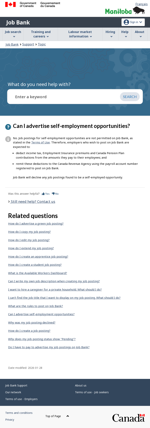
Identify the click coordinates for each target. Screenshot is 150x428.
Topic (42, 44)
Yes (46, 193)
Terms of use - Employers (21, 399)
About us (80, 385)
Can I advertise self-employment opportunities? (41, 314)
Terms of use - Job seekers (92, 392)
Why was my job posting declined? (31, 322)
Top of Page (57, 416)
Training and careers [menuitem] (41, 34)
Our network (13, 392)
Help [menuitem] (124, 34)
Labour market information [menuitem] (80, 34)
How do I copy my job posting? (29, 232)
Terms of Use (40, 142)
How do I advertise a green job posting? (36, 223)
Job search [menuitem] (13, 34)
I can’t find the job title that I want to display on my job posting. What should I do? (64, 298)
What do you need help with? (39, 84)
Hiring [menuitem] (110, 34)
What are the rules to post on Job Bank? (35, 306)
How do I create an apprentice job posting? (38, 256)
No (55, 193)
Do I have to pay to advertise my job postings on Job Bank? (49, 347)
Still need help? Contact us (32, 201)
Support (28, 44)
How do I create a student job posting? (35, 265)
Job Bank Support (16, 385)
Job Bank (18, 22)
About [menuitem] (139, 34)
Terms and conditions (19, 413)
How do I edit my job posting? (29, 240)
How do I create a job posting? (29, 331)
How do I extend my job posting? (31, 248)
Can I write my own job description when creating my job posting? (54, 281)
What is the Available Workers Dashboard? (37, 273)
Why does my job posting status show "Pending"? (42, 339)
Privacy (9, 419)
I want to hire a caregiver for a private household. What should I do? (55, 289)
